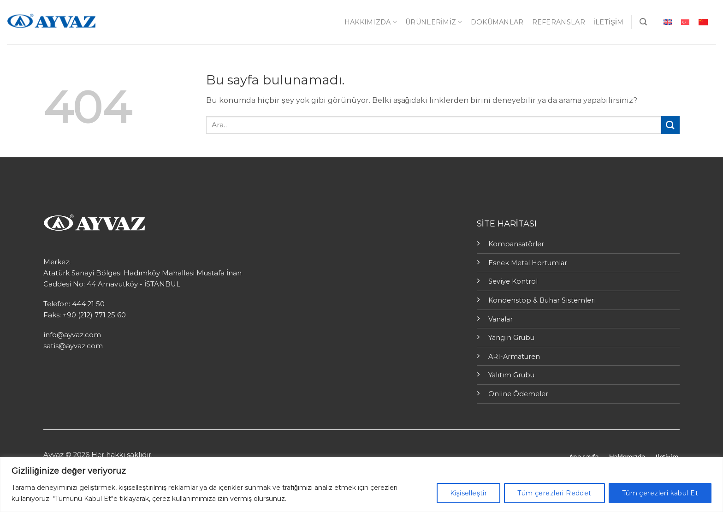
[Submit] (670, 125)
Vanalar (500, 319)
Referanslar (558, 22)
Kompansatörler (516, 244)
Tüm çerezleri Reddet (554, 493)
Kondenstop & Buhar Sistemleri (542, 300)
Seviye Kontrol (513, 281)
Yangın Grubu (511, 337)
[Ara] (643, 22)
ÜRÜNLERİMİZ (433, 22)
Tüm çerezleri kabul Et (660, 493)
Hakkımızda (370, 22)
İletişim (608, 22)
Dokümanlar (497, 22)
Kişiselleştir (468, 493)
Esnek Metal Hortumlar (527, 263)
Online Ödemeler (518, 394)
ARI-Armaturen (514, 356)
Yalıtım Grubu (511, 375)
